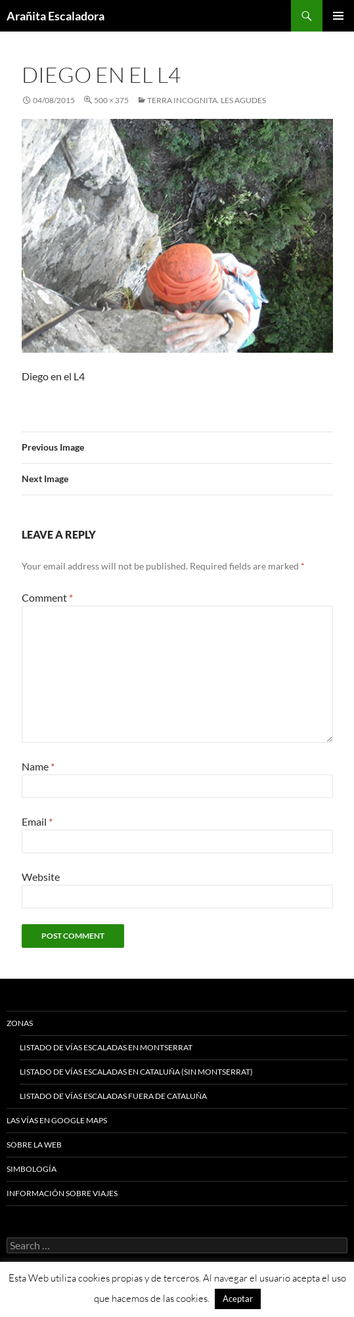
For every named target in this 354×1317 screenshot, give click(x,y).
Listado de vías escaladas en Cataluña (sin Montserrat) (136, 1072)
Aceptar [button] (238, 1298)
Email (37, 821)
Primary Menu (338, 16)
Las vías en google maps (57, 1120)
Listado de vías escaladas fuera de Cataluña (113, 1096)
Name (38, 766)
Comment (47, 597)
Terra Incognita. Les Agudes (206, 100)
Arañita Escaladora (55, 16)
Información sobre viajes (62, 1193)
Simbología (31, 1169)
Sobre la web (34, 1145)
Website (41, 876)
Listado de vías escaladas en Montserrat (106, 1047)
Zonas (20, 1023)
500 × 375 (111, 100)
